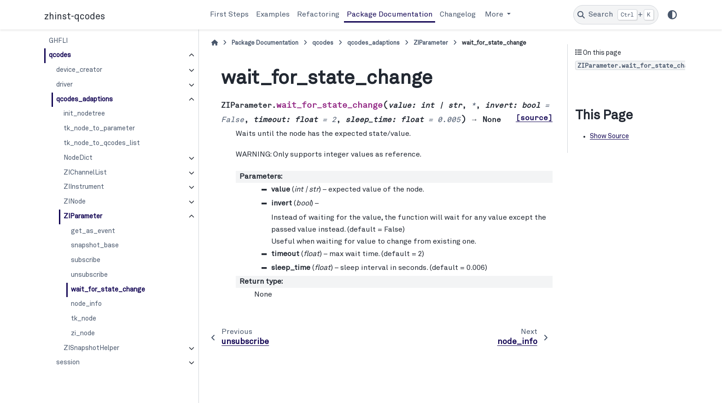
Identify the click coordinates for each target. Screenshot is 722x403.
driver (64, 85)
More (495, 14)
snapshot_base (95, 245)
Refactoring (318, 14)
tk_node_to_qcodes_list (102, 143)
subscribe (85, 260)
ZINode (75, 202)
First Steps (229, 14)
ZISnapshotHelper (91, 348)
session (68, 362)
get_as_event (93, 231)
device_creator (79, 70)
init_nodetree (84, 114)
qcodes (60, 55)
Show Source (609, 136)
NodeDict (78, 158)
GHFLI (58, 41)
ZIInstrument (84, 187)
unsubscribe (89, 275)
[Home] (214, 43)
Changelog (458, 14)
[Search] (615, 14)
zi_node (83, 333)
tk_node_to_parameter (99, 128)
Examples (273, 14)
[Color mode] (672, 15)
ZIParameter (83, 216)
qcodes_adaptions (84, 99)
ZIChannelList (85, 172)
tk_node (83, 318)
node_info (86, 304)
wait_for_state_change (108, 289)
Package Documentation (389, 14)
